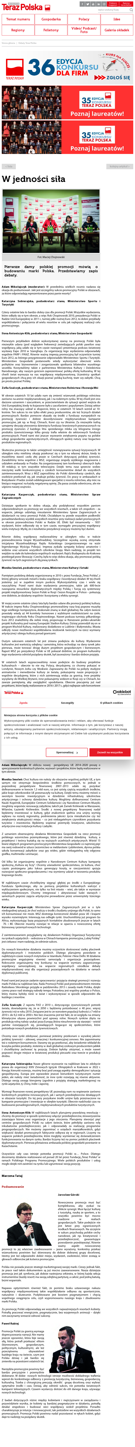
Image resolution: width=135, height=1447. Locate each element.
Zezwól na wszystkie (110, 752)
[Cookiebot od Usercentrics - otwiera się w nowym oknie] (115, 692)
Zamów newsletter (126, 4)
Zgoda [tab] (24, 702)
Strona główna (8, 43)
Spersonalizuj (67, 752)
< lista (8, 166)
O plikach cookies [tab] (111, 702)
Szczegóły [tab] (67, 702)
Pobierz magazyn (113, 4)
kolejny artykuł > (120, 166)
